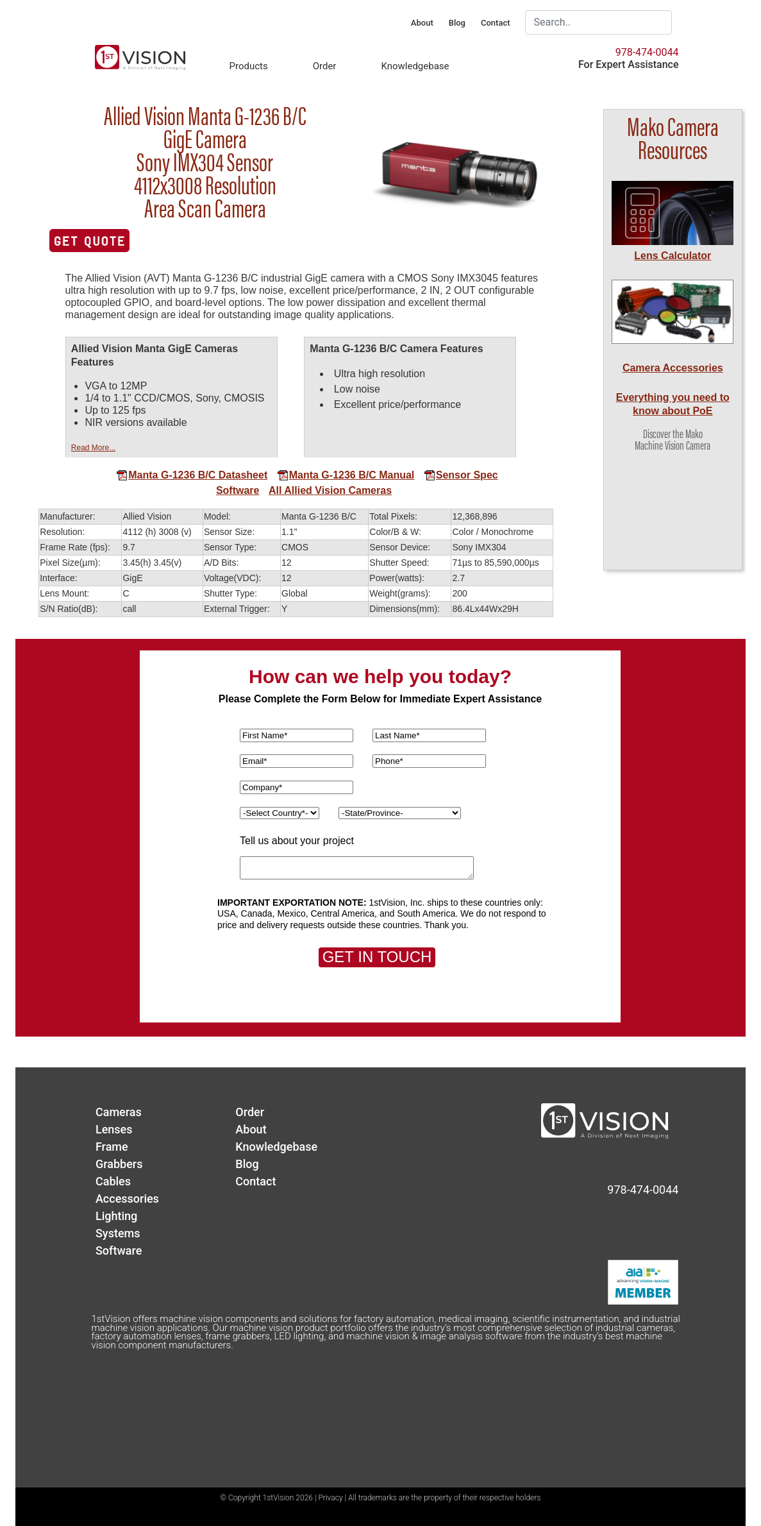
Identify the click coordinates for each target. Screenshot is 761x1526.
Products (248, 66)
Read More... (93, 447)
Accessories (127, 1198)
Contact (495, 23)
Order (325, 66)
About (422, 23)
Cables (113, 1181)
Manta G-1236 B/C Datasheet (191, 475)
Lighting (116, 1216)
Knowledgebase (415, 66)
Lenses (114, 1129)
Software (238, 490)
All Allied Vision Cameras (330, 490)
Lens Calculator (672, 255)
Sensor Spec (461, 475)
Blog (457, 23)
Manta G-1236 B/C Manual (346, 475)
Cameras (119, 1112)
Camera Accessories (673, 367)
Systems (118, 1233)
